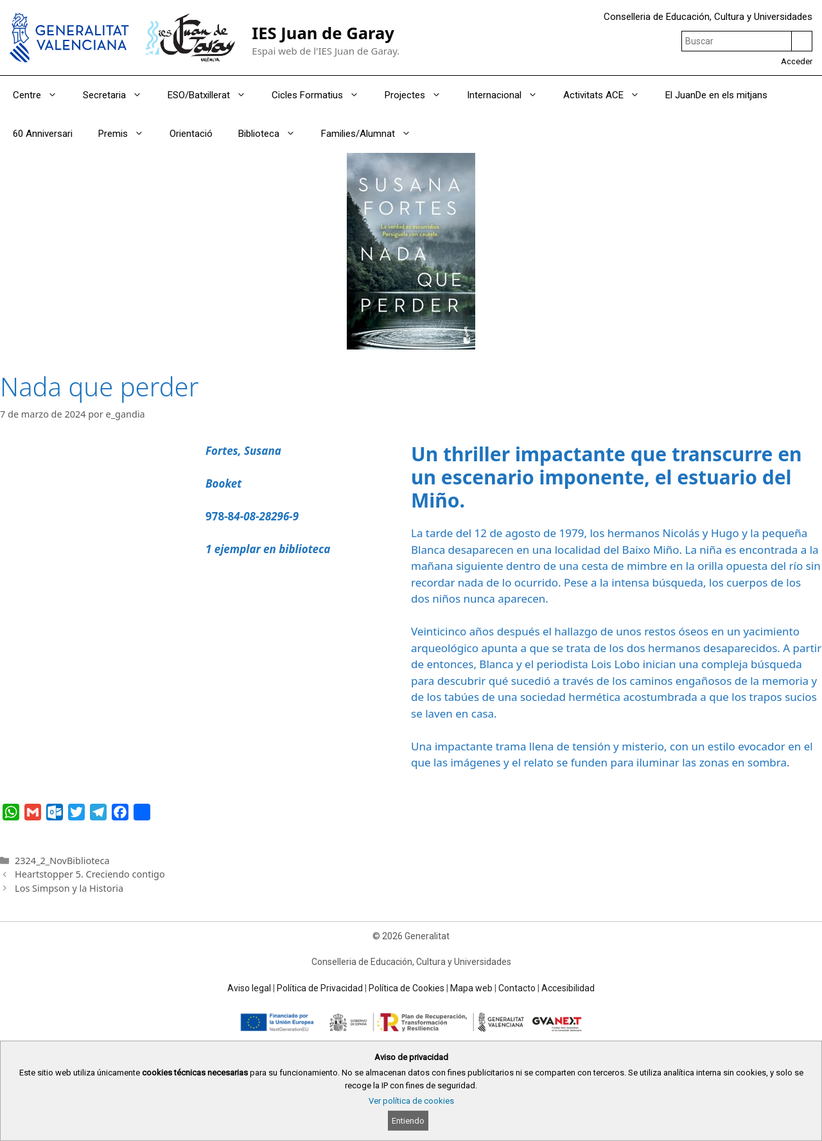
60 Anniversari (43, 133)
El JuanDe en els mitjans (716, 95)
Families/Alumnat (372, 133)
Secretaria (119, 95)
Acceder (796, 61)
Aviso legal (249, 988)
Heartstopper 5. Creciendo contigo (90, 874)
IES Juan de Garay (323, 33)
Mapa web (471, 988)
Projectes (419, 95)
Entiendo (408, 1121)
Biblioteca (273, 133)
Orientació (191, 133)
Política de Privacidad (320, 988)
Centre (41, 95)
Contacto (517, 988)
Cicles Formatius (322, 95)
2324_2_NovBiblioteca (62, 860)
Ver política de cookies (411, 1101)
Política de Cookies (406, 988)
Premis (127, 133)
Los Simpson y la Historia (69, 888)
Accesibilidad (568, 988)
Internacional (508, 95)
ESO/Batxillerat (213, 95)
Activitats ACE (607, 95)
